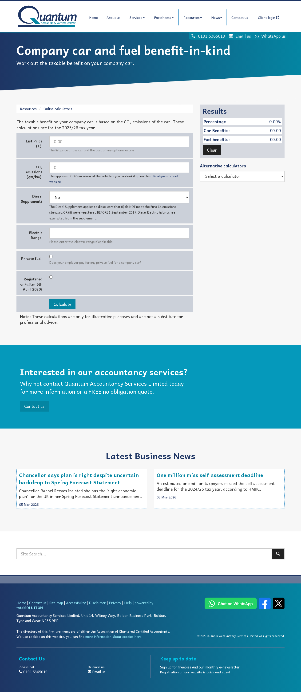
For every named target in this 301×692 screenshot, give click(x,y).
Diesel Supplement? (31, 198)
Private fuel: (31, 258)
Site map (56, 603)
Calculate (62, 304)
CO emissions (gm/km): (34, 172)
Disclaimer (97, 603)
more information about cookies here (113, 636)
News (216, 17)
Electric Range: (35, 235)
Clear (212, 150)
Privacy (115, 603)
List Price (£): (34, 143)
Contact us (239, 17)
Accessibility (76, 603)
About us (113, 17)
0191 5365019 (211, 36)
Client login (268, 17)
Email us (243, 36)
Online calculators (58, 109)
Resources (193, 17)
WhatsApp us (269, 36)
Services (137, 17)
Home (93, 17)
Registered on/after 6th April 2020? (31, 284)
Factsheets (164, 17)
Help (128, 603)
